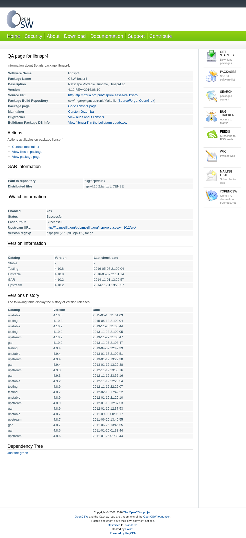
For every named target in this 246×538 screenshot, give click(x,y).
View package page (26, 157)
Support (136, 36)
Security (33, 36)
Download (75, 36)
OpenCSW (81, 516)
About (53, 36)
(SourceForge (127, 100)
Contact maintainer (25, 147)
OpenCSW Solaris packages (20, 20)
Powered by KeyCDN (123, 533)
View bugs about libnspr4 (86, 117)
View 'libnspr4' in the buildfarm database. (97, 122)
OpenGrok (146, 100)
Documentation (106, 36)
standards (131, 525)
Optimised (114, 525)
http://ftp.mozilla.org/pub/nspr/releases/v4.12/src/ (103, 95)
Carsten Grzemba (81, 111)
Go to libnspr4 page (82, 106)
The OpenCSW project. (137, 512)
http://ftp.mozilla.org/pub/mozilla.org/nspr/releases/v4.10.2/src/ (91, 227)
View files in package (27, 152)
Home (13, 36)
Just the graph (17, 453)
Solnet (129, 529)
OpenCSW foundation (157, 516)
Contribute (160, 36)
